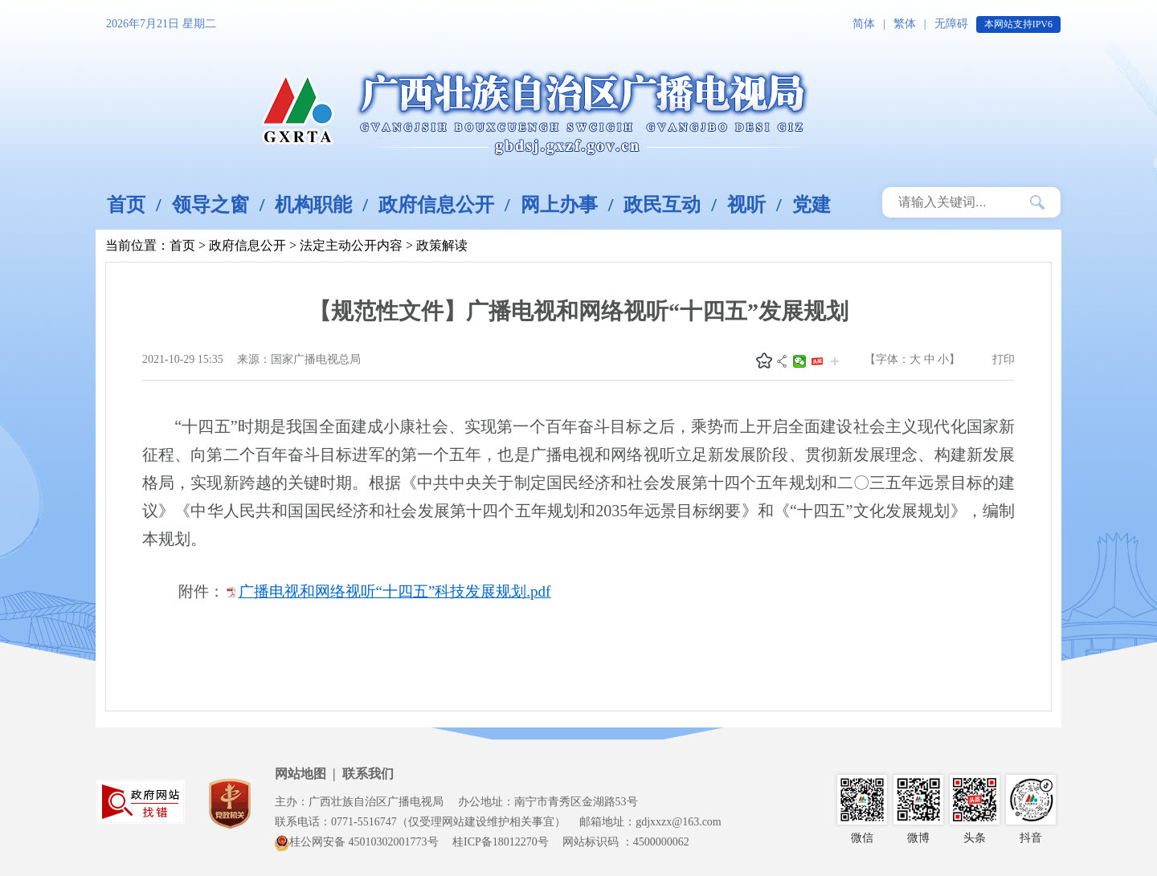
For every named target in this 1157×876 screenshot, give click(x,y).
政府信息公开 (436, 204)
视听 (746, 204)
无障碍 (951, 24)
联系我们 (368, 773)
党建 (811, 204)
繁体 (904, 24)
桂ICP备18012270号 (500, 842)
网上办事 (559, 204)
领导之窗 (210, 204)
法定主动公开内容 (351, 245)
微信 (799, 361)
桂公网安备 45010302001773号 (357, 842)
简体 (863, 24)
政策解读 (442, 245)
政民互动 (662, 204)
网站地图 (300, 773)
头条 (817, 361)
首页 (126, 204)
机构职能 (313, 204)
